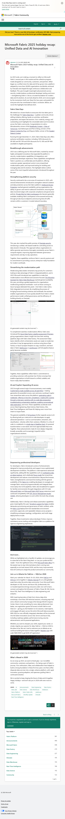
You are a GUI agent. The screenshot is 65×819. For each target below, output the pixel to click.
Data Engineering (36, 687)
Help (49, 24)
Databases (45, 689)
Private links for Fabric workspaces (27, 194)
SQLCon (13, 580)
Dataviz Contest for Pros (18, 131)
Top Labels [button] (9, 731)
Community (10, 775)
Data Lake (14, 689)
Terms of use (4, 804)
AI (16, 687)
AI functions (32, 415)
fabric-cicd (16, 508)
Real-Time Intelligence (17, 697)
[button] (54, 68)
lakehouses (23, 348)
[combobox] (40, 28)
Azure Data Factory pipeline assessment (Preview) (36, 334)
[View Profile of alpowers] (13, 62)
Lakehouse (38, 692)
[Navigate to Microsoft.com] (7, 15)
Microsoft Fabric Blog (45, 563)
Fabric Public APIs (27, 692)
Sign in (43, 24)
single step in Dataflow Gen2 (35, 424)
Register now (46, 34)
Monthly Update (27, 694)
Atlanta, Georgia (33, 580)
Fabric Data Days (28, 115)
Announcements (24, 687)
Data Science (23, 689)
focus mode (38, 475)
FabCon (46, 577)
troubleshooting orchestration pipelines (23, 402)
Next (58, 779)
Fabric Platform (15, 692)
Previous (50, 779)
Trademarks (4, 807)
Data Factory (47, 687)
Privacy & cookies (6, 801)
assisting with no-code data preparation (37, 400)
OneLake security (45, 243)
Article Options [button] (52, 56)
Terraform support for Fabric (39, 504)
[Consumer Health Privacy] (32, 813)
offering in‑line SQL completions (29, 398)
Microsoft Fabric (16, 491)
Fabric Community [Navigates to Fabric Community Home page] (21, 15)
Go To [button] (55, 24)
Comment (10, 726)
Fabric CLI (25, 482)
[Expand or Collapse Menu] (3, 20)
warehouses (33, 348)
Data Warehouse (34, 689)
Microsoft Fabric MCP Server (34, 491)
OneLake (37, 694)
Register (36, 24)
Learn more (5, 9)
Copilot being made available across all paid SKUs (26, 391)
